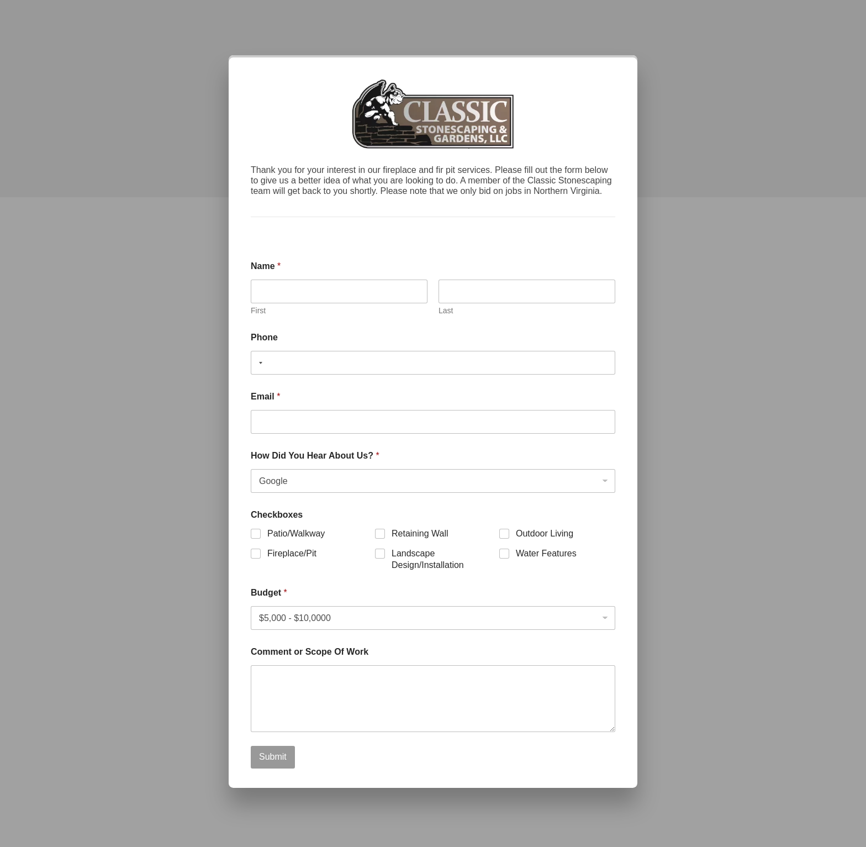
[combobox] (258, 363)
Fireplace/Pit (291, 553)
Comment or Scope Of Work (309, 651)
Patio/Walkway (296, 533)
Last (446, 310)
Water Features (546, 553)
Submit (273, 756)
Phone (264, 337)
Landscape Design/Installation (428, 559)
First (258, 310)
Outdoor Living (544, 533)
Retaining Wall (420, 533)
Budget (269, 592)
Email (265, 396)
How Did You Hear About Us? (315, 455)
